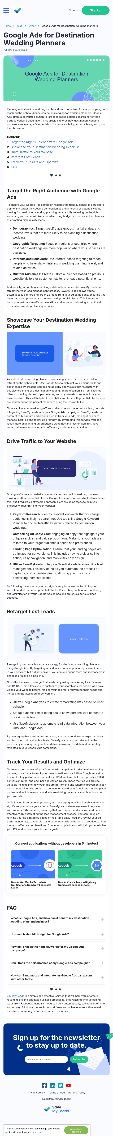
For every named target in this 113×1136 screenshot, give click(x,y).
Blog (20, 25)
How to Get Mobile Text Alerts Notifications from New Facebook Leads (31, 885)
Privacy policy (36, 1092)
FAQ (14, 167)
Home (7, 25)
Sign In (73, 10)
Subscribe (79, 1059)
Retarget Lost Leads (25, 157)
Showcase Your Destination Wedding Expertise (45, 147)
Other (32, 25)
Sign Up (95, 10)
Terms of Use (56, 1092)
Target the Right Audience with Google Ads (41, 142)
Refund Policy (76, 1092)
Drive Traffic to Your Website (32, 152)
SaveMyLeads (15, 996)
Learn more (38, 1132)
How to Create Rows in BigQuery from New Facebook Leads (77, 883)
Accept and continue (76, 1130)
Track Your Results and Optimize (35, 162)
